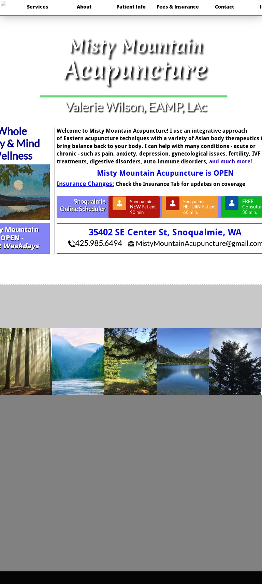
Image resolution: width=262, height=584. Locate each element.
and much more (229, 161)
